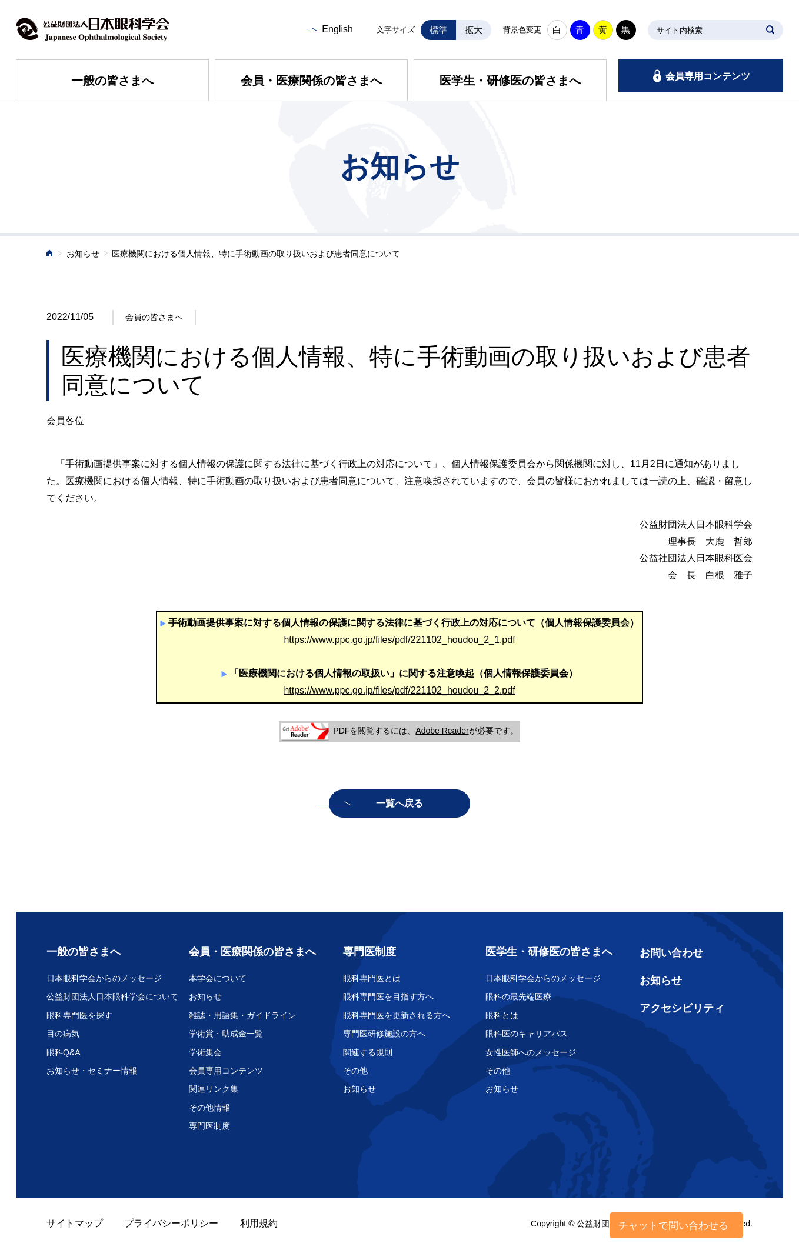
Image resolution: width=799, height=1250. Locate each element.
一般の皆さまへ (112, 80)
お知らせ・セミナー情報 (91, 1070)
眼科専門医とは (372, 978)
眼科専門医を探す (79, 1015)
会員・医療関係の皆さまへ (311, 80)
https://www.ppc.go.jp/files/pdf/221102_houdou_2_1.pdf (399, 640)
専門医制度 (209, 1126)
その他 (355, 1070)
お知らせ (82, 253)
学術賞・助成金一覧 (226, 1033)
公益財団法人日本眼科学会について (112, 996)
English (337, 29)
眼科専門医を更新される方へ (396, 1015)
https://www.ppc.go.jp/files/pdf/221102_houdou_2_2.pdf (399, 690)
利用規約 (259, 1223)
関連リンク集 (213, 1089)
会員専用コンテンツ (707, 76)
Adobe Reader (441, 730)
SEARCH (770, 30)
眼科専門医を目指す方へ (388, 996)
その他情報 (209, 1107)
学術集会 (205, 1052)
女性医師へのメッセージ (530, 1052)
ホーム (50, 254)
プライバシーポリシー (171, 1223)
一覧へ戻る (399, 803)
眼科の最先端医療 (518, 996)
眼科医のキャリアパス (526, 1033)
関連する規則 (367, 1052)
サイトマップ (74, 1223)
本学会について (218, 978)
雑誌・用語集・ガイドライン (242, 1015)
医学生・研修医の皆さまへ (510, 80)
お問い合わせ (671, 953)
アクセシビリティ (682, 1008)
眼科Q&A (63, 1052)
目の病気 (62, 1033)
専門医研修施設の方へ (384, 1033)
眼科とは (501, 1015)
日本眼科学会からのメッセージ (104, 978)
